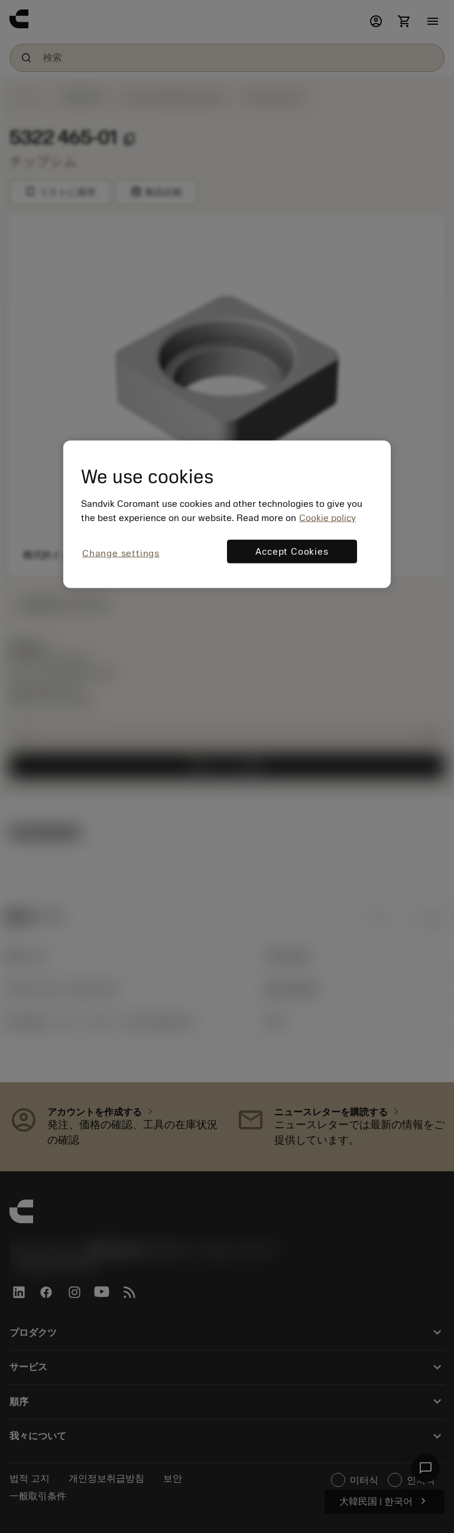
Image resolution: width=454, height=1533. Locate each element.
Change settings (121, 553)
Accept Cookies (291, 552)
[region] (227, 514)
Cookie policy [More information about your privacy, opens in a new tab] (327, 518)
